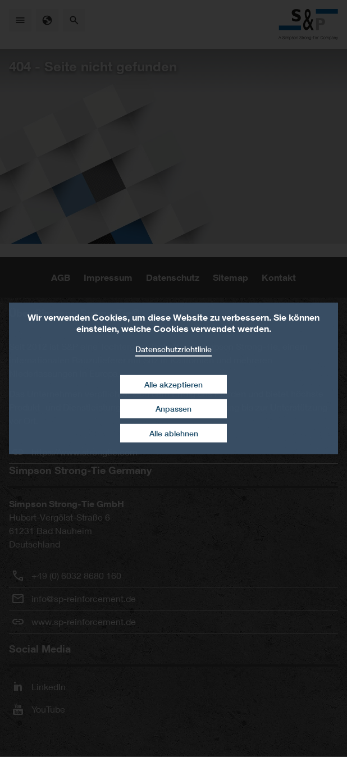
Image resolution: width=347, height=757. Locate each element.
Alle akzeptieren (173, 384)
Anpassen (173, 408)
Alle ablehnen (173, 433)
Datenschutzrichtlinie (173, 349)
